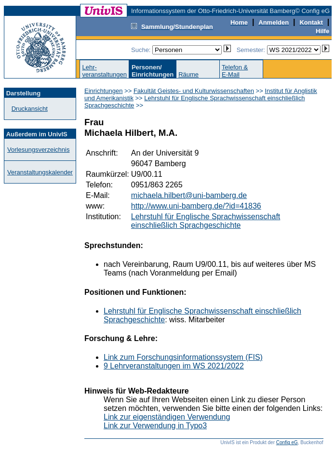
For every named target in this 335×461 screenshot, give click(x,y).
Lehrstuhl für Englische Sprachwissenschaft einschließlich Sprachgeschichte (206, 220)
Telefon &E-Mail (235, 71)
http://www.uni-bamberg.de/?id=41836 (196, 206)
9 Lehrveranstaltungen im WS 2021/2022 (174, 366)
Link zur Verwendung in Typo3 (155, 425)
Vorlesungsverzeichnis (38, 149)
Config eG (287, 442)
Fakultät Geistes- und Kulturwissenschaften (194, 90)
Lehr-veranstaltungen (104, 71)
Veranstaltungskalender (40, 172)
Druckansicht (30, 108)
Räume (188, 74)
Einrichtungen (103, 90)
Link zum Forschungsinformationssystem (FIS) (183, 357)
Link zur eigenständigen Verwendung (167, 417)
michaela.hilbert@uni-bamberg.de (189, 195)
